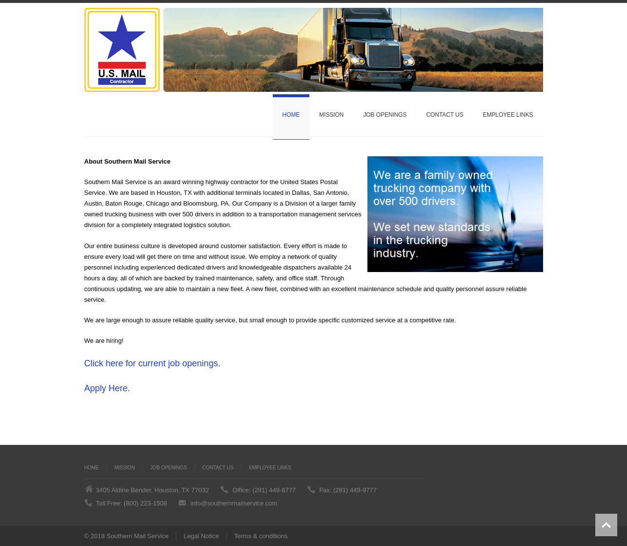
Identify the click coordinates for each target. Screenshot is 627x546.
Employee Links (508, 114)
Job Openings (384, 114)
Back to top (606, 525)
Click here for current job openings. (152, 363)
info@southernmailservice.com (233, 503)
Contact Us (444, 114)
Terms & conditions (261, 536)
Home (291, 114)
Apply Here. (107, 388)
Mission (331, 114)
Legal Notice (201, 536)
